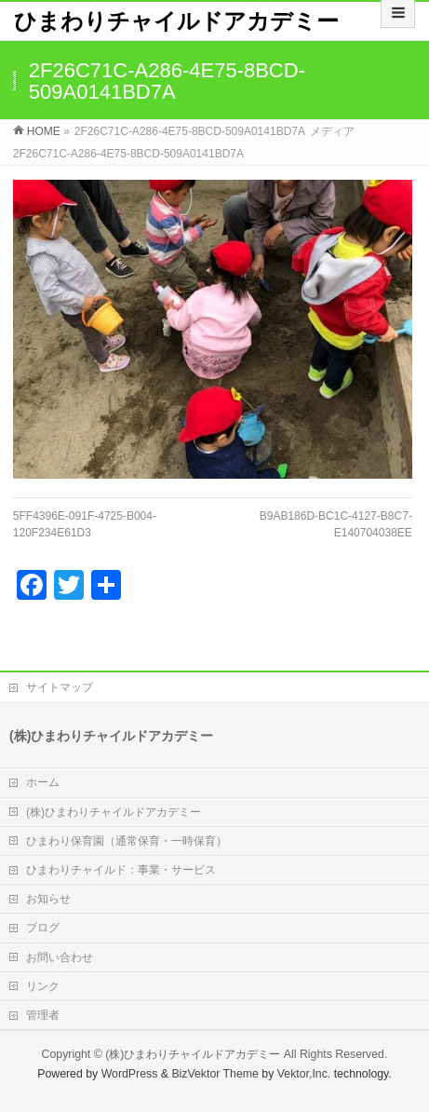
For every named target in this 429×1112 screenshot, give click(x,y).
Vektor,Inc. (304, 1073)
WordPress (129, 1073)
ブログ (43, 927)
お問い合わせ (59, 957)
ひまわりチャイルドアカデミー (176, 21)
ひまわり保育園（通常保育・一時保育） (126, 841)
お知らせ (48, 898)
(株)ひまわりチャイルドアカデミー (113, 812)
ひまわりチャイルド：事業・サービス (121, 869)
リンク (43, 986)
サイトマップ (59, 687)
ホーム (43, 782)
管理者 (43, 1015)
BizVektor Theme (215, 1073)
